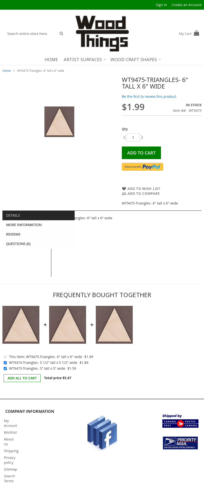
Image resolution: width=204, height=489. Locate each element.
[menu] (102, 59)
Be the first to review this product (149, 96)
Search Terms (9, 478)
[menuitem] (51, 59)
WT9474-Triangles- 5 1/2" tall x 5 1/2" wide (43, 362)
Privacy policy (9, 460)
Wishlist (10, 432)
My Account (10, 423)
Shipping (11, 450)
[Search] (61, 33)
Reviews (13, 234)
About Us (9, 441)
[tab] (26, 215)
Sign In (161, 4)
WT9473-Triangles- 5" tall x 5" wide (37, 368)
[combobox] (31, 33)
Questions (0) (18, 243)
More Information (24, 224)
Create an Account (187, 4)
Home (6, 71)
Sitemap (10, 469)
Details (13, 215)
